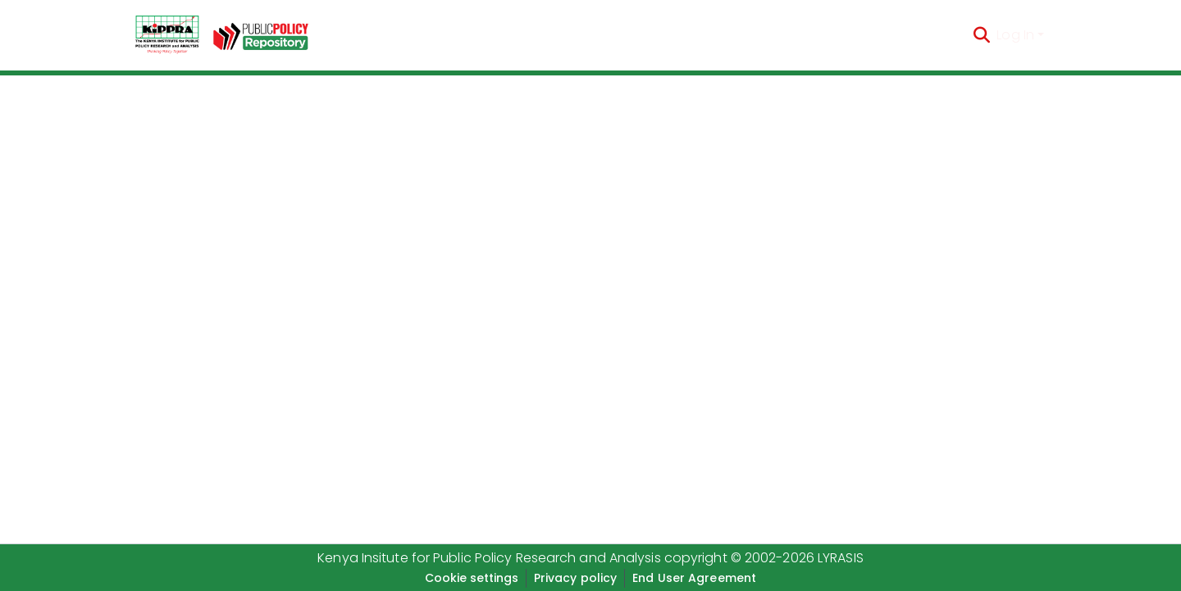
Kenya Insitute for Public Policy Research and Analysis (488, 557)
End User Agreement (694, 578)
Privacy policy (575, 578)
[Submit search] (981, 35)
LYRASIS (841, 557)
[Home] (167, 35)
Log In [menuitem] (1015, 34)
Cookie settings (471, 578)
